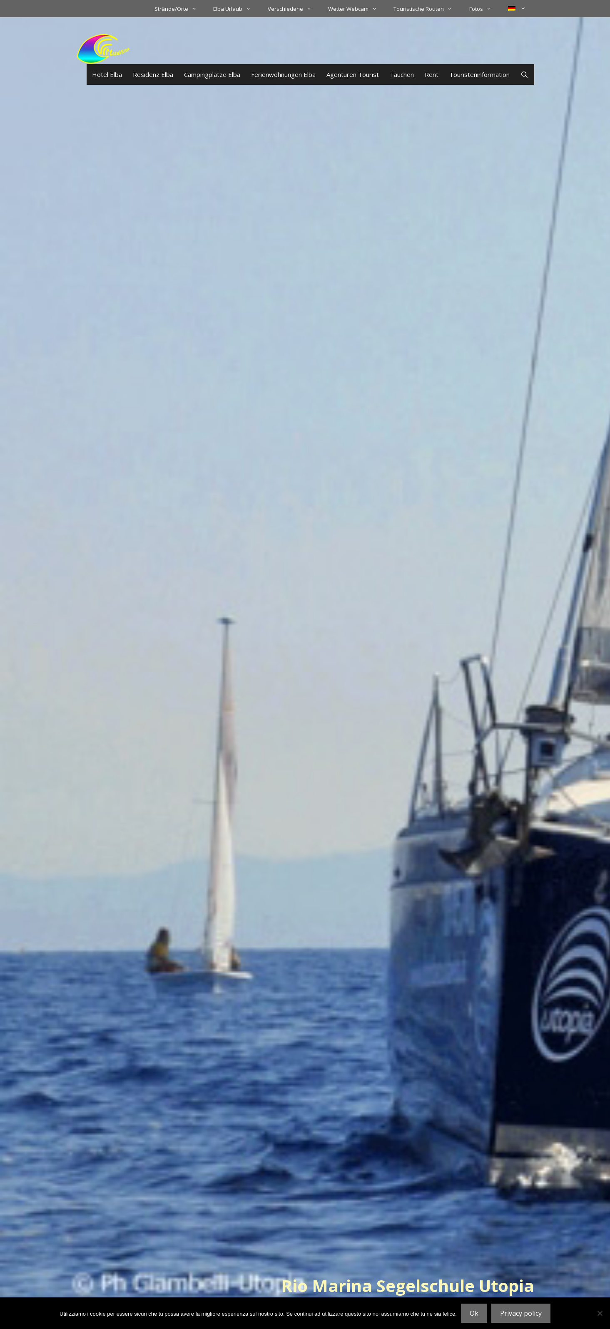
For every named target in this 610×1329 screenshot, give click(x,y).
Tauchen (402, 74)
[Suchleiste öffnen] (524, 74)
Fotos (484, 8)
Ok (474, 1313)
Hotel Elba (107, 74)
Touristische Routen (427, 8)
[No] (599, 1313)
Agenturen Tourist (352, 74)
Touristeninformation (479, 74)
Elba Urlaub (236, 8)
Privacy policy (521, 1313)
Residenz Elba (153, 74)
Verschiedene (294, 8)
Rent (431, 74)
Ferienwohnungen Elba (283, 74)
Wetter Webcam (356, 8)
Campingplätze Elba (212, 74)
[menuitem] (517, 8)
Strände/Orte (179, 8)
